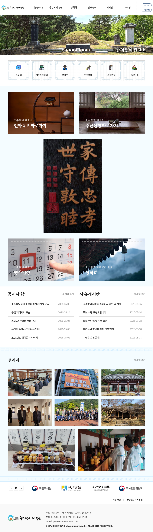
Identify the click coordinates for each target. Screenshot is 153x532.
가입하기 (147, 10)
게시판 (110, 7)
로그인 (146, 5)
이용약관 (117, 499)
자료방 (127, 7)
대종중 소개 (38, 7)
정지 (89, 50)
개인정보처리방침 (134, 499)
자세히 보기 (68, 294)
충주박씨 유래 (55, 7)
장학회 (74, 7)
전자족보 (92, 7)
